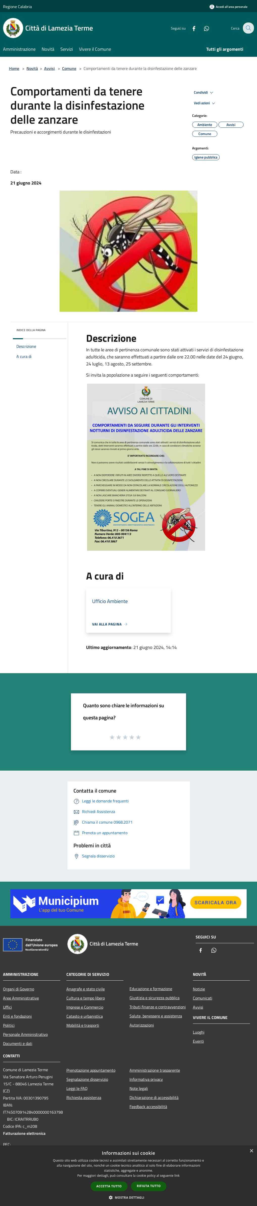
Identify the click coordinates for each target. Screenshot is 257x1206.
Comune (69, 68)
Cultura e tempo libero (85, 998)
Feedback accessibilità (148, 1107)
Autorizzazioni (142, 1025)
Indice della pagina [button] (30, 330)
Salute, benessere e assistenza (156, 1016)
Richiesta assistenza (83, 1097)
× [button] (251, 1151)
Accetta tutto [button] (109, 1186)
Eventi (198, 1041)
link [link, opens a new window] (177, 1175)
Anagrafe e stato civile (85, 989)
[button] (128, 1197)
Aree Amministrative (21, 998)
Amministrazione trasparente (155, 1070)
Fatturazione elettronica (24, 1133)
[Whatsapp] (203, 27)
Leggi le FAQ (77, 1088)
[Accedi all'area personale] (228, 7)
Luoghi (198, 1032)
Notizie (199, 989)
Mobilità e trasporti (82, 1025)
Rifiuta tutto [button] (149, 1186)
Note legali (139, 1088)
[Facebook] (190, 27)
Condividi (204, 93)
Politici (9, 1025)
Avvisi (49, 68)
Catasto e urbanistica (84, 1016)
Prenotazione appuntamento (90, 1070)
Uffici (7, 1007)
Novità (32, 68)
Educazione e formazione (151, 989)
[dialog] (128, 1176)
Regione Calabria (17, 7)
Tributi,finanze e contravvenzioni (158, 1007)
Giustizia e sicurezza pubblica (154, 998)
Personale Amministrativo (25, 1034)
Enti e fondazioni (17, 1016)
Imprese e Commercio (84, 1007)
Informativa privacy (146, 1079)
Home (14, 68)
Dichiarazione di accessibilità (154, 1097)
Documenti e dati (17, 1043)
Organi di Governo (18, 989)
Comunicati (202, 998)
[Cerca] (248, 28)
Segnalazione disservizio (87, 1079)
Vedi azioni (205, 103)
